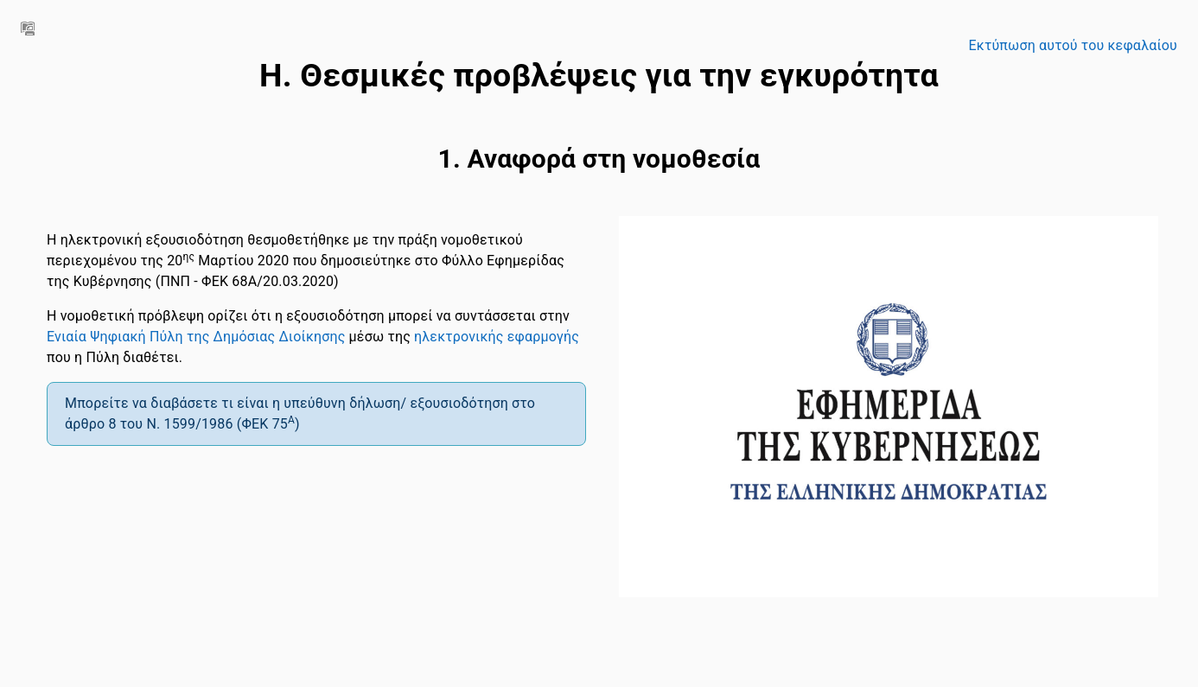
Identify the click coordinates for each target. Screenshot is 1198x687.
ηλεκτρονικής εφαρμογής (496, 336)
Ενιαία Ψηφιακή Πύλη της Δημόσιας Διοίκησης (196, 336)
